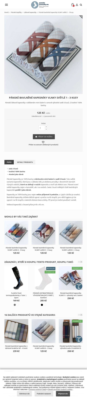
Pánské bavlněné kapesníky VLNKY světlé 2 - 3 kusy (16, 249)
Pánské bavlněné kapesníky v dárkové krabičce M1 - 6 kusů (16, 347)
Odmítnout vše (24, 394)
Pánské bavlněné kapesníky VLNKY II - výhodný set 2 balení (70, 294)
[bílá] (45, 305)
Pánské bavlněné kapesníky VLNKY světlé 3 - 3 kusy (43, 249)
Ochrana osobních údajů (37, 389)
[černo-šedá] (15, 305)
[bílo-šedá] (18, 305)
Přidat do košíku (43, 137)
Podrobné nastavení (44, 394)
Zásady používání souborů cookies (60, 389)
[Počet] (42, 128)
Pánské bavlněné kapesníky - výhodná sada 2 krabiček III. (71, 347)
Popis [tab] (9, 162)
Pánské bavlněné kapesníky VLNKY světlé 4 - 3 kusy (70, 249)
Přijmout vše (63, 394)
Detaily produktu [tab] (25, 162)
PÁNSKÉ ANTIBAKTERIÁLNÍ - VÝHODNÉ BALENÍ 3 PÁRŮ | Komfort (43, 295)
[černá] (42, 305)
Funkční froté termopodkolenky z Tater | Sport (16, 295)
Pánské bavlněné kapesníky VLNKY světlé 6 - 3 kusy (43, 347)
